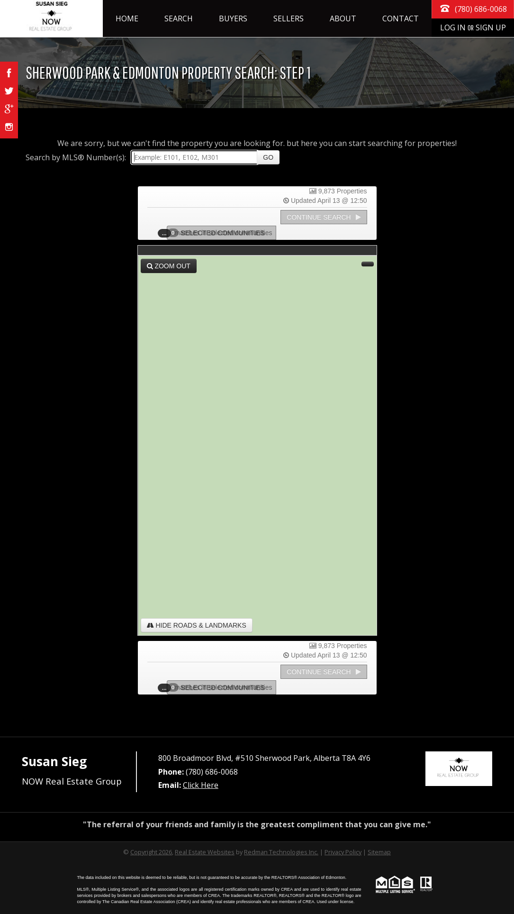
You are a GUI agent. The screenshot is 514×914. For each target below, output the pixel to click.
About (343, 18)
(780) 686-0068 (473, 8)
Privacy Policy (343, 852)
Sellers (288, 18)
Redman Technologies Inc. (281, 852)
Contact (400, 18)
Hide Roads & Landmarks (196, 625)
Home (127, 18)
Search (178, 18)
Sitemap (379, 852)
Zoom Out (168, 266)
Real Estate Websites (204, 852)
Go (268, 157)
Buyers (233, 18)
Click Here (200, 785)
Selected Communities (219, 232)
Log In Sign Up (473, 27)
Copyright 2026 (151, 852)
